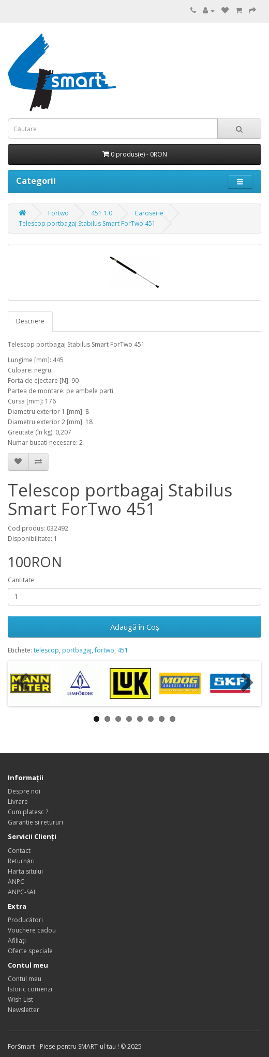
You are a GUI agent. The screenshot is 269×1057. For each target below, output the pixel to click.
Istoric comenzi (30, 989)
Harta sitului (25, 871)
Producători (25, 919)
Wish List (20, 999)
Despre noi (24, 791)
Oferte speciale (30, 950)
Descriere (30, 321)
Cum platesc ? (28, 811)
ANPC (16, 881)
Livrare (18, 801)
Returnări (21, 861)
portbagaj (77, 650)
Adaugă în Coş (134, 626)
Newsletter (23, 1009)
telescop (46, 650)
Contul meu (24, 978)
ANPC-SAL (22, 892)
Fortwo (58, 213)
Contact (19, 850)
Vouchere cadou (32, 930)
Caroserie (148, 213)
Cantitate (21, 580)
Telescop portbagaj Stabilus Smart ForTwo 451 (87, 223)
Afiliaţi (17, 940)
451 (122, 650)
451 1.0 (101, 213)
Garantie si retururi (35, 822)
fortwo (104, 650)
